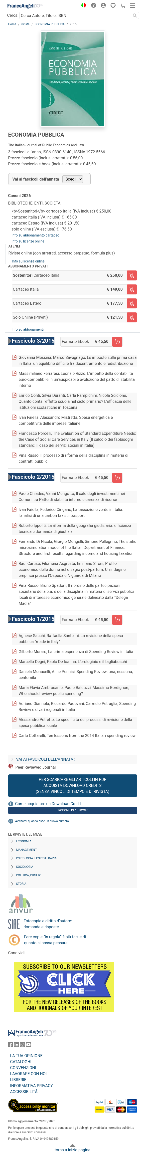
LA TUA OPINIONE (26, 1055)
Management (26, 850)
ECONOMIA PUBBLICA (50, 24)
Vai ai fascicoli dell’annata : (45, 759)
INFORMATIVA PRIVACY (31, 1085)
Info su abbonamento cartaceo (35, 235)
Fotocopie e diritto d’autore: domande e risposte (48, 924)
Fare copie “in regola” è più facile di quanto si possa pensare (55, 939)
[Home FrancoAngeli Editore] (24, 6)
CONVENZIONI (23, 1067)
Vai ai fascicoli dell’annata (35, 179)
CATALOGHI (20, 1061)
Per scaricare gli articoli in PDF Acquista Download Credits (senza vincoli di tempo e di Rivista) (72, 785)
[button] (83, 5)
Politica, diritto (28, 875)
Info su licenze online (28, 241)
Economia (23, 841)
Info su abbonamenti (28, 329)
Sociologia (24, 867)
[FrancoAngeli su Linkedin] (16, 1045)
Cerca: (12, 15)
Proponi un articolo (72, 810)
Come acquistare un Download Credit (48, 803)
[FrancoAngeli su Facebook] (10, 1045)
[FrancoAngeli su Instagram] (22, 1045)
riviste (25, 24)
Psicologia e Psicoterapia (36, 858)
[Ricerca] (135, 15)
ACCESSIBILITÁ (24, 1091)
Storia (21, 884)
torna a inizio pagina (72, 1150)
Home (12, 24)
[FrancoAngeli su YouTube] (28, 1045)
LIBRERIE (18, 1079)
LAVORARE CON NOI (28, 1073)
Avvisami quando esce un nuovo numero (42, 821)
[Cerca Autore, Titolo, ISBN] (75, 15)
